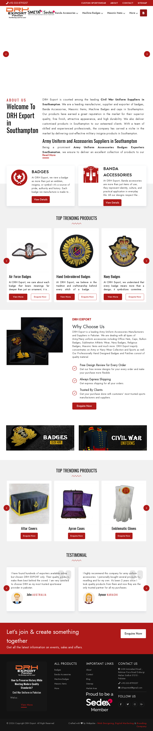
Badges (57, 669)
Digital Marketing (124, 723)
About (88, 669)
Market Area (91, 688)
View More (18, 370)
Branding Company (142, 725)
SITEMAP (142, 3)
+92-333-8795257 (17, 3)
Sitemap (89, 683)
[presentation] (6, 54)
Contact (89, 674)
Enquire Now (40, 370)
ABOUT (114, 3)
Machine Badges (92, 13)
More (133, 13)
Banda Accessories (66, 13)
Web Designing (105, 723)
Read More (49, 155)
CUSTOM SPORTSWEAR (93, 3)
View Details (40, 199)
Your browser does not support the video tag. (76, 58)
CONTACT (127, 3)
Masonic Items (116, 13)
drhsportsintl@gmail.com (130, 687)
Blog (88, 679)
